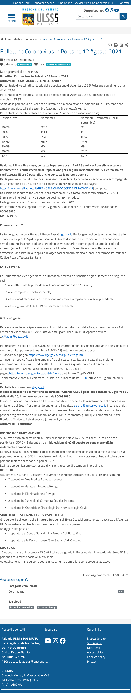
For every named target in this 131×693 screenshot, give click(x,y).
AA (20, 684)
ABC (14, 684)
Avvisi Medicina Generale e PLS (95, 3)
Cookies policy (96, 657)
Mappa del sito (96, 638)
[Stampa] (116, 45)
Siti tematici (94, 643)
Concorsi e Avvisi (44, 3)
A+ (8, 684)
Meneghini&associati (27, 675)
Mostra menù (126, 29)
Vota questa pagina (14, 579)
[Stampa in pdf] (121, 45)
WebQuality (30, 680)
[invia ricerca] (123, 16)
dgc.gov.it (66, 234)
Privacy (92, 661)
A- (3, 684)
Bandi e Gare (21, 3)
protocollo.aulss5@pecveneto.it (28, 661)
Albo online (65, 3)
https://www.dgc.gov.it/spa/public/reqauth (55, 355)
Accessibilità (95, 652)
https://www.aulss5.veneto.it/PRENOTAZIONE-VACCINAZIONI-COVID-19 (46, 188)
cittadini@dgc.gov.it (15, 336)
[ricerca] (98, 16)
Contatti (124, 3)
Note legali (94, 647)
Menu (12, 19)
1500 (83, 378)
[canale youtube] (47, 640)
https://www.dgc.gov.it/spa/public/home (35, 373)
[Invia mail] (110, 45)
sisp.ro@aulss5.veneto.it (90, 405)
